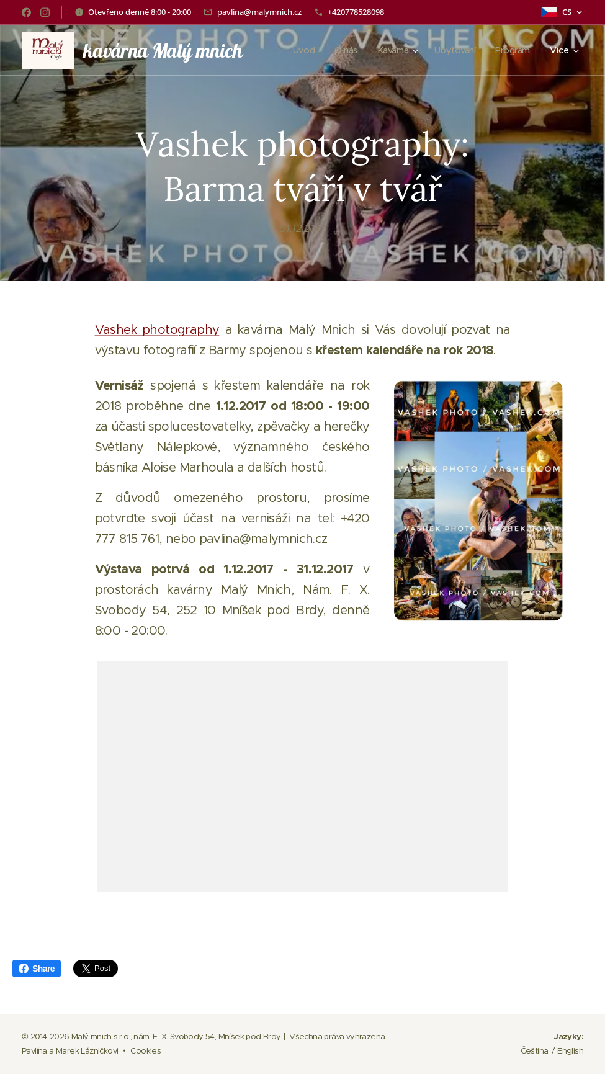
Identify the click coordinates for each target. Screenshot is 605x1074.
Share (37, 968)
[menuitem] (298, 50)
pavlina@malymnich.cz (259, 11)
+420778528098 (356, 11)
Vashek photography (157, 330)
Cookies (145, 1050)
